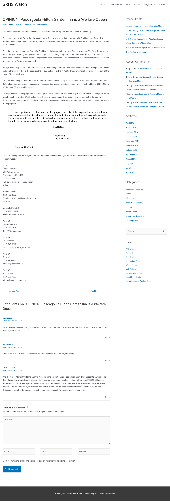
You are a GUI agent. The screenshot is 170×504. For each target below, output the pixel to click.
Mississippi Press (133, 274)
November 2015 (133, 158)
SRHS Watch (16, 4)
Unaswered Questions (135, 228)
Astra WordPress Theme (105, 496)
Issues (137, 5)
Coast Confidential (134, 290)
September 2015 (133, 167)
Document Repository (118, 5)
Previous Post (13, 292)
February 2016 (132, 144)
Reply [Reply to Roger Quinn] (107, 338)
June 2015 (130, 180)
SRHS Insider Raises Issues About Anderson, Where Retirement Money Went (145, 94)
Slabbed (129, 266)
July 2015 (130, 176)
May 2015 (130, 185)
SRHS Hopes (131, 262)
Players (162, 5)
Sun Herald (131, 270)
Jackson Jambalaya (135, 286)
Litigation (148, 5)
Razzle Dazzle (132, 224)
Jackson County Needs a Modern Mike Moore (146, 27)
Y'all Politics (131, 282)
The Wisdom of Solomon (137, 56)
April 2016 (130, 136)
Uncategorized (132, 233)
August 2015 (131, 171)
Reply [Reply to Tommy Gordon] (107, 397)
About (102, 5)
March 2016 (131, 140)
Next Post (96, 292)
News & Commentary (25, 25)
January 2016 (132, 149)
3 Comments (8, 25)
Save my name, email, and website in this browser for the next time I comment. (41, 464)
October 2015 (132, 162)
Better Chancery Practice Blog (139, 294)
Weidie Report (132, 278)
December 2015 (133, 154)
